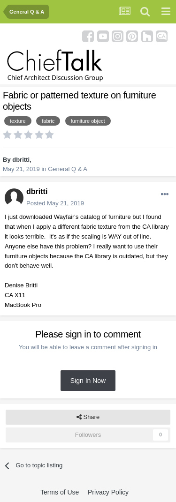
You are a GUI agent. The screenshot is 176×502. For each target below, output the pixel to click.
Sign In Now (88, 380)
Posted (55, 203)
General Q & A (67, 168)
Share (88, 417)
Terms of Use (59, 492)
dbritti (21, 159)
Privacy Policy (108, 492)
